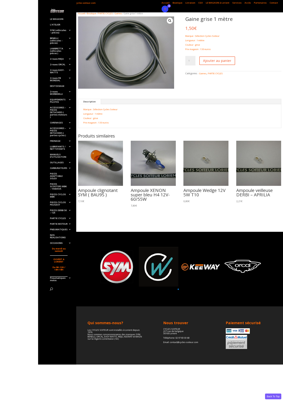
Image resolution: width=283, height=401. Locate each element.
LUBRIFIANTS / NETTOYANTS (58, 147)
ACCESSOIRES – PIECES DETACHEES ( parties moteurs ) (58, 112)
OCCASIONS (56, 243)
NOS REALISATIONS (58, 236)
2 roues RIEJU (57, 59)
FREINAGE (55, 141)
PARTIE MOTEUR (59, 224)
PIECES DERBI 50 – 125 (58, 211)
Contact (274, 3)
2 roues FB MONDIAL (55, 79)
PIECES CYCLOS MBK (58, 195)
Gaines (118, 13)
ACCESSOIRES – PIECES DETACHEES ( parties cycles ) (58, 132)
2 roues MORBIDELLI (56, 92)
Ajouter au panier (217, 60)
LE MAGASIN (56, 19)
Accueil (166, 3)
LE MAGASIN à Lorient (217, 3)
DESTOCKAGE (57, 86)
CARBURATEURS (58, 168)
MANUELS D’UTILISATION (58, 155)
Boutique (177, 3)
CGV (200, 3)
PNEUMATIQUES (59, 229)
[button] (170, 21)
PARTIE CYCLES (58, 218)
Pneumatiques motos (58, 279)
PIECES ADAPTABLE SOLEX (56, 176)
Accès (248, 3)
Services (237, 3)
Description (89, 101)
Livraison (190, 3)
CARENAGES (56, 122)
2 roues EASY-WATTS (57, 71)
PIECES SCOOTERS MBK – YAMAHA (58, 186)
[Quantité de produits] (190, 60)
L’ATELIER (55, 24)
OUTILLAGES (57, 162)
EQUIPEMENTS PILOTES (58, 100)
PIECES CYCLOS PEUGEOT (58, 203)
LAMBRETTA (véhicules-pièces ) (56, 51)
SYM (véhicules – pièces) (58, 31)
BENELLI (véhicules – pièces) (56, 40)
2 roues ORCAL (57, 64)
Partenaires (260, 3)
